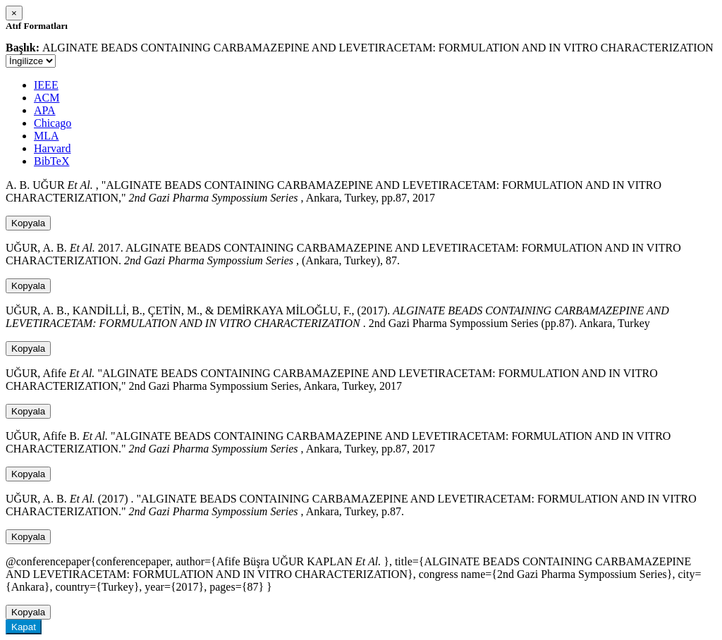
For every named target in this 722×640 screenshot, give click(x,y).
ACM (46, 98)
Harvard (52, 148)
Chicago (52, 123)
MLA (46, 136)
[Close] (14, 13)
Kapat (23, 627)
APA (45, 110)
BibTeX (51, 161)
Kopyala (28, 223)
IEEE (46, 85)
